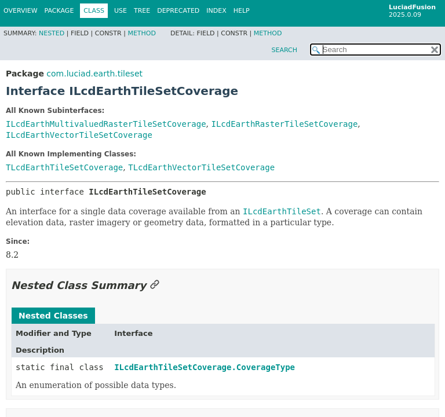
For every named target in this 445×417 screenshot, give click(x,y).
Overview (20, 10)
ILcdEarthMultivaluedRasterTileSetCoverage (106, 124)
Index (216, 10)
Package (59, 10)
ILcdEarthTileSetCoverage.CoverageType (204, 367)
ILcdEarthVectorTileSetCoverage (79, 135)
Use (120, 10)
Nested (51, 33)
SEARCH (284, 50)
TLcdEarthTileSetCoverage (64, 167)
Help (242, 10)
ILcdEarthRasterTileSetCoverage (284, 124)
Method (141, 33)
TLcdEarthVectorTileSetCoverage (201, 167)
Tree (142, 10)
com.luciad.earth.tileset (94, 73)
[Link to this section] (154, 285)
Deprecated (178, 10)
